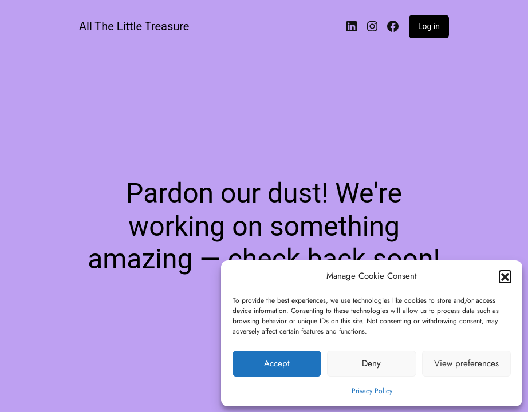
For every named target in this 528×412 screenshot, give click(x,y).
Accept (277, 363)
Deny (371, 363)
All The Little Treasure (134, 26)
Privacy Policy (372, 391)
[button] (505, 276)
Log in (429, 26)
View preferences (466, 363)
